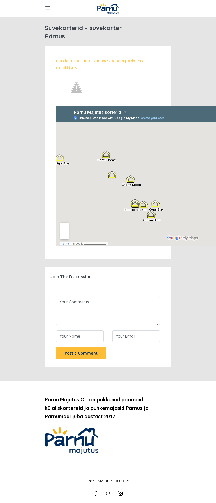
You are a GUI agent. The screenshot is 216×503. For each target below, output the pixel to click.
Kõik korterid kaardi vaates (81, 60)
